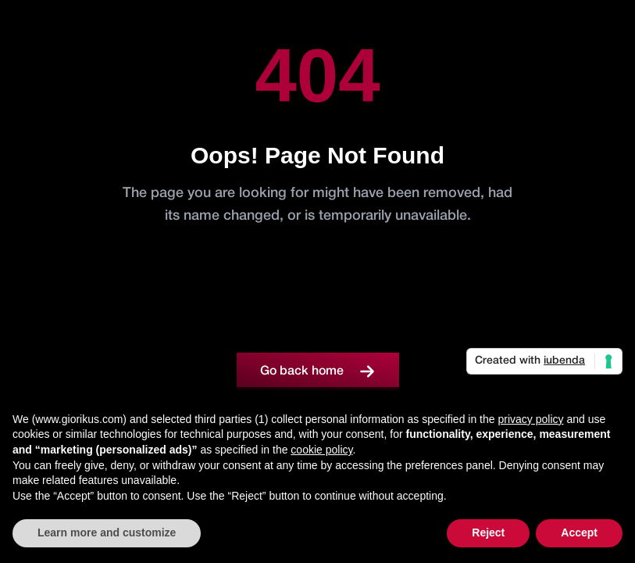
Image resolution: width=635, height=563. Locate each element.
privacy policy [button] (530, 419)
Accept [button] (579, 532)
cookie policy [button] (321, 449)
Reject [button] (488, 532)
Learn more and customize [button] (106, 532)
